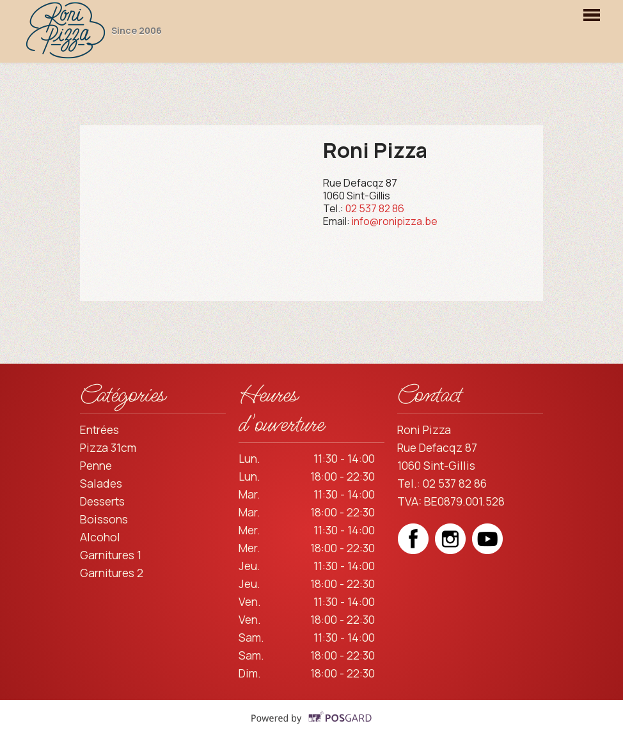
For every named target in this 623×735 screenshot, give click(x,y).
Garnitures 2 (111, 572)
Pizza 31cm (108, 447)
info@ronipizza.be (395, 221)
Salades (101, 483)
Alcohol (100, 537)
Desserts (102, 501)
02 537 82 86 (374, 208)
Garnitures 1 (110, 554)
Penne (96, 465)
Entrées (99, 429)
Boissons (104, 519)
